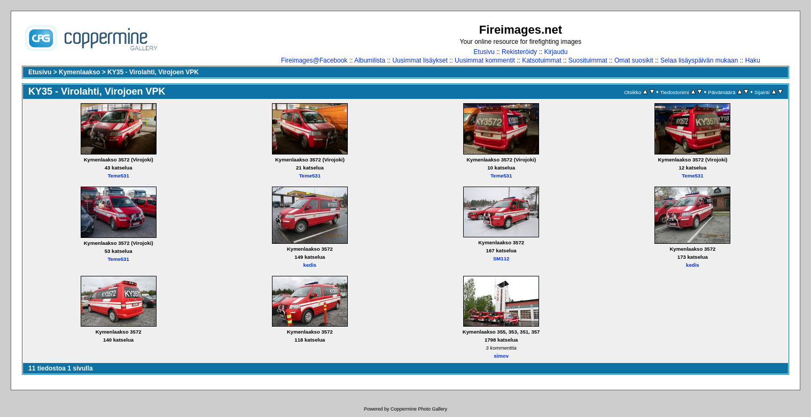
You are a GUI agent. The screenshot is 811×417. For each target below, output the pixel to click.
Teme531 (118, 176)
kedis (310, 265)
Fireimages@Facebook (314, 60)
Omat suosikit (633, 60)
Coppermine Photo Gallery (419, 409)
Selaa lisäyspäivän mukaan (699, 60)
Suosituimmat (587, 60)
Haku (752, 60)
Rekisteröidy (519, 52)
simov (501, 356)
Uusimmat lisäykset (419, 60)
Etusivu (483, 52)
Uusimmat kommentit (485, 60)
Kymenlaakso (79, 72)
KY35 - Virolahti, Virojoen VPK (153, 72)
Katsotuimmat (541, 60)
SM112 (501, 258)
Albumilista (369, 60)
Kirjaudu (555, 52)
